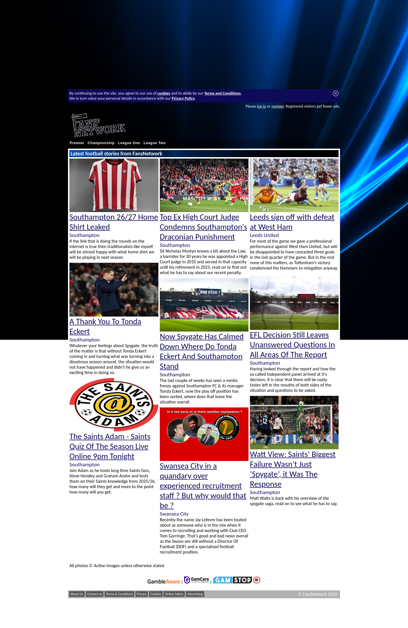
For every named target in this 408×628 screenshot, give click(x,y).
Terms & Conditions (119, 594)
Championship (101, 143)
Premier (77, 143)
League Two (155, 143)
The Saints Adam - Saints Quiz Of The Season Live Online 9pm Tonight (109, 446)
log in (261, 106)
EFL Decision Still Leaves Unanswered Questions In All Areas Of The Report (292, 345)
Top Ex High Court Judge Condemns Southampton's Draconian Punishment (203, 227)
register (277, 106)
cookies (164, 93)
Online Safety (174, 594)
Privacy (142, 594)
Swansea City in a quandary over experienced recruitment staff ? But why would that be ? (203, 485)
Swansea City (174, 513)
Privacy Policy (183, 98)
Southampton (84, 235)
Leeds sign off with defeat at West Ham (292, 222)
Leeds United (264, 235)
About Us (77, 594)
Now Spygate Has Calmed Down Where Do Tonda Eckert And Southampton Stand (202, 351)
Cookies (155, 594)
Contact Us (94, 594)
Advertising (195, 594)
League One (129, 143)
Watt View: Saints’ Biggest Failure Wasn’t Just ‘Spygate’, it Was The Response (292, 469)
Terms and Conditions (222, 93)
